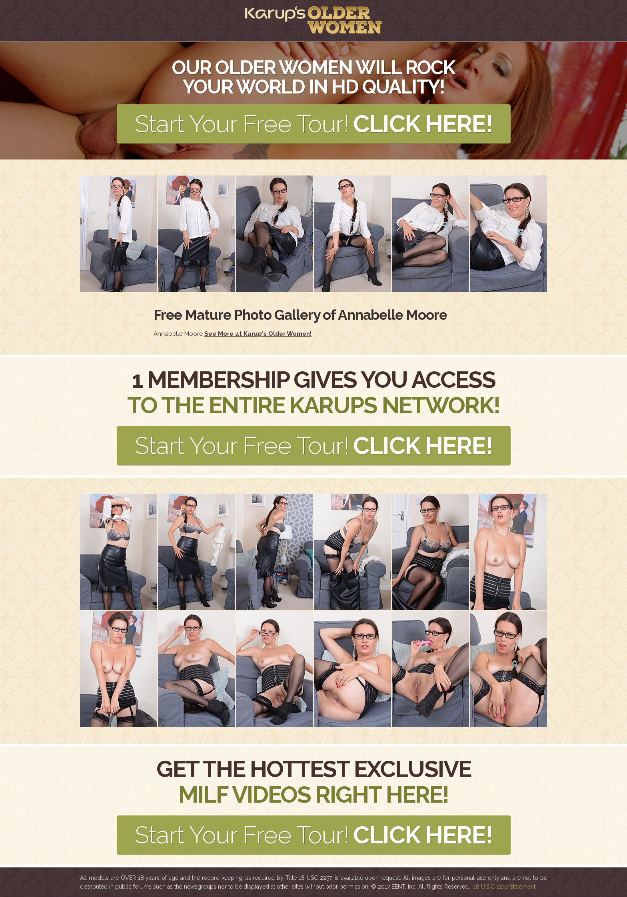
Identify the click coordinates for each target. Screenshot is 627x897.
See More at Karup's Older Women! (258, 333)
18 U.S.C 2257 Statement (504, 886)
